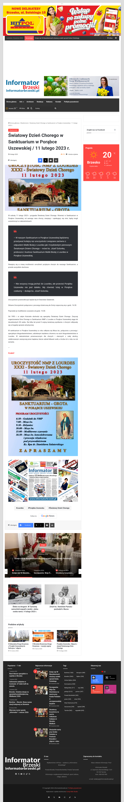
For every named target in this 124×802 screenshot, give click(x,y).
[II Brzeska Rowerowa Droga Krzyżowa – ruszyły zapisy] (43, 636)
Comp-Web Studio (72, 791)
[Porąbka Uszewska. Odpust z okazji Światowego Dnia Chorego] (67, 636)
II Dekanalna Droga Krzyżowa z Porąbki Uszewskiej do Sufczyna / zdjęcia (18, 646)
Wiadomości (24, 123)
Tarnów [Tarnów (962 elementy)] (68, 710)
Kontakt (58, 102)
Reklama (49, 102)
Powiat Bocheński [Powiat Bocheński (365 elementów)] (71, 695)
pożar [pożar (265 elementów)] (67, 699)
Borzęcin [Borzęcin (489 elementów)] (81, 672)
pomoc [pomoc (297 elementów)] (79, 691)
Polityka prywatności (71, 102)
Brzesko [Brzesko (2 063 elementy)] (68, 676)
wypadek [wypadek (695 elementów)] (79, 710)
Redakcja (40, 102)
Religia (43, 543)
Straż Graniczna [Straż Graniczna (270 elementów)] (70, 703)
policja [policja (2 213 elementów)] (68, 691)
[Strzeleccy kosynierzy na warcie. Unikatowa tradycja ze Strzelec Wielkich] (41, 712)
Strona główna (11, 102)
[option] (43, 555)
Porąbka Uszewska (36, 508)
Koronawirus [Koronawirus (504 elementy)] (69, 684)
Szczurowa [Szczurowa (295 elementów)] (69, 706)
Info (21, 102)
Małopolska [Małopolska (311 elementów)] (69, 688)
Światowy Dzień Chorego (59, 508)
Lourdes (20, 508)
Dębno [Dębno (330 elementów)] (80, 676)
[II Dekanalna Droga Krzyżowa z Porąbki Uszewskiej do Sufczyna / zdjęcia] (18, 636)
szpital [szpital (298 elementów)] (81, 706)
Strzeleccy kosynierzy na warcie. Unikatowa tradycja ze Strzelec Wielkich (54, 716)
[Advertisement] (62, 57)
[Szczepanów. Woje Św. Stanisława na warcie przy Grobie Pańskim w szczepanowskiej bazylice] (41, 690)
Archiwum (30, 102)
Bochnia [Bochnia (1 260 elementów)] (68, 672)
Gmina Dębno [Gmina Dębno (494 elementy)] (70, 680)
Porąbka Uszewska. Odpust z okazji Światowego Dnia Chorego (67, 646)
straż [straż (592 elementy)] (77, 699)
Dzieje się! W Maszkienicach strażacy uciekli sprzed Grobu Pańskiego (57, 38)
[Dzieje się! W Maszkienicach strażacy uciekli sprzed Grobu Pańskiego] (41, 675)
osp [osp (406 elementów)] (81, 688)
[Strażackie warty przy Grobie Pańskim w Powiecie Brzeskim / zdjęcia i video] (41, 732)
